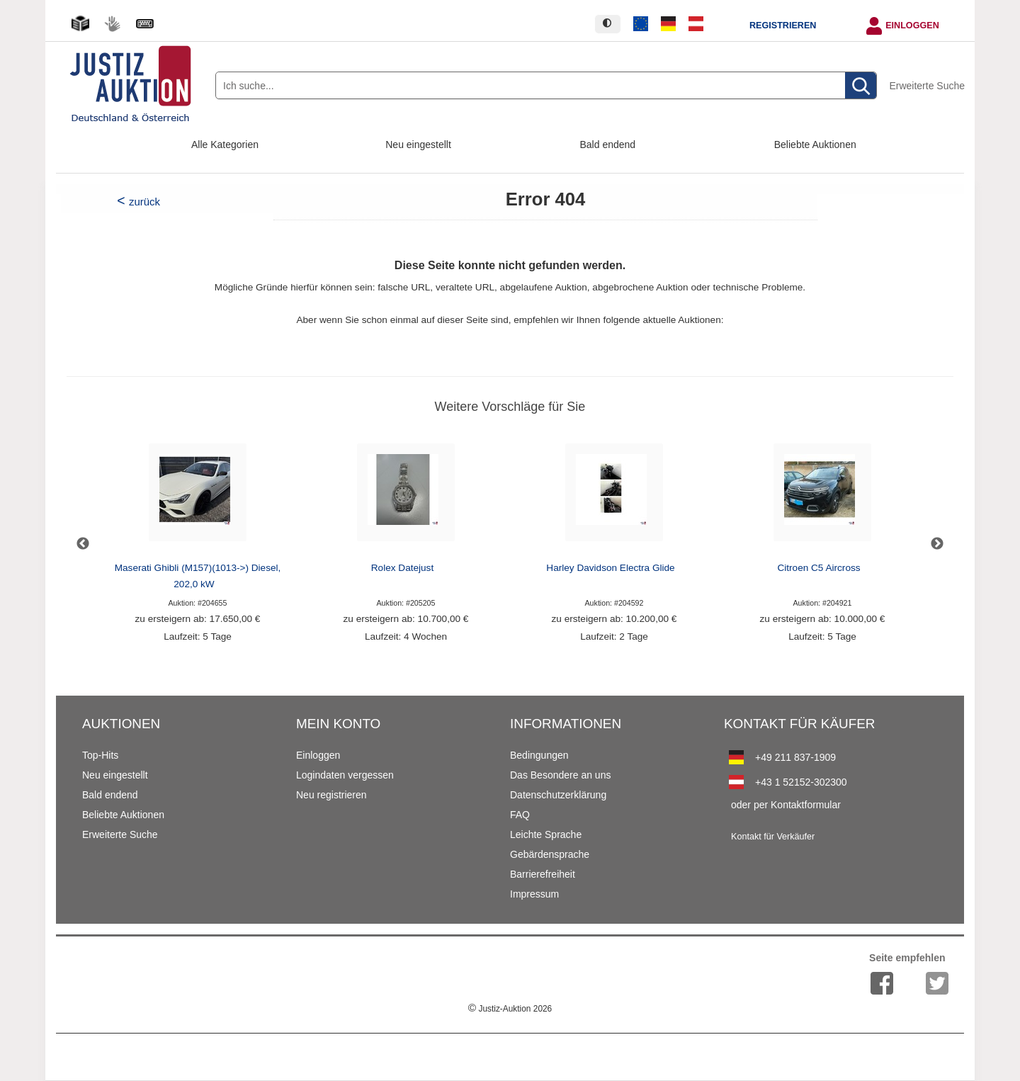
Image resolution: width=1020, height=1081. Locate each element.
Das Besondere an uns (560, 775)
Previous (83, 544)
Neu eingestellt (418, 144)
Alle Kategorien (225, 144)
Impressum (534, 894)
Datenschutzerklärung (558, 794)
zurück (144, 202)
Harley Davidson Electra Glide (610, 567)
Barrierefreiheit (542, 874)
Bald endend (608, 144)
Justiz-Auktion (510, 1009)
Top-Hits (100, 755)
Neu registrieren (331, 794)
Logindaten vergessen (345, 775)
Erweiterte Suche (927, 85)
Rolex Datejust (402, 567)
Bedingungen (539, 755)
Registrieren (782, 25)
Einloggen (912, 25)
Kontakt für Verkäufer (773, 837)
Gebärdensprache (549, 854)
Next (937, 544)
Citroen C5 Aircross (818, 567)
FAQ (520, 814)
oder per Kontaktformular (786, 804)
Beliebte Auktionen (815, 144)
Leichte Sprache (546, 834)
